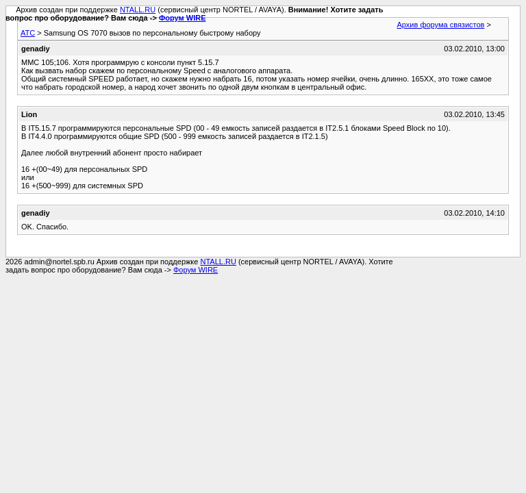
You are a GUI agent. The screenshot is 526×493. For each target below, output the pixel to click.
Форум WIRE (182, 18)
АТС (28, 33)
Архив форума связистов (441, 25)
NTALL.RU (137, 9)
